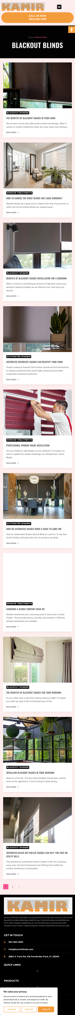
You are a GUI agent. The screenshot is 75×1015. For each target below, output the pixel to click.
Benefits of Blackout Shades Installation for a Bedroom (36, 278)
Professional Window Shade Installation (28, 445)
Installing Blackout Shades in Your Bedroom (30, 772)
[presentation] (37, 85)
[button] (71, 29)
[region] (29, 1001)
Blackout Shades (18, 113)
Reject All (29, 1009)
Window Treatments (19, 193)
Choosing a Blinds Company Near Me (25, 609)
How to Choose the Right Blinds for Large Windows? (34, 198)
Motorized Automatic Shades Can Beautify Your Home (34, 362)
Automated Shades (19, 357)
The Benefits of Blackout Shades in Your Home (30, 118)
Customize (11, 1009)
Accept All (46, 1009)
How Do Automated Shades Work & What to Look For (34, 529)
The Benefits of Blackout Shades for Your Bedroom (33, 692)
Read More (12, 132)
